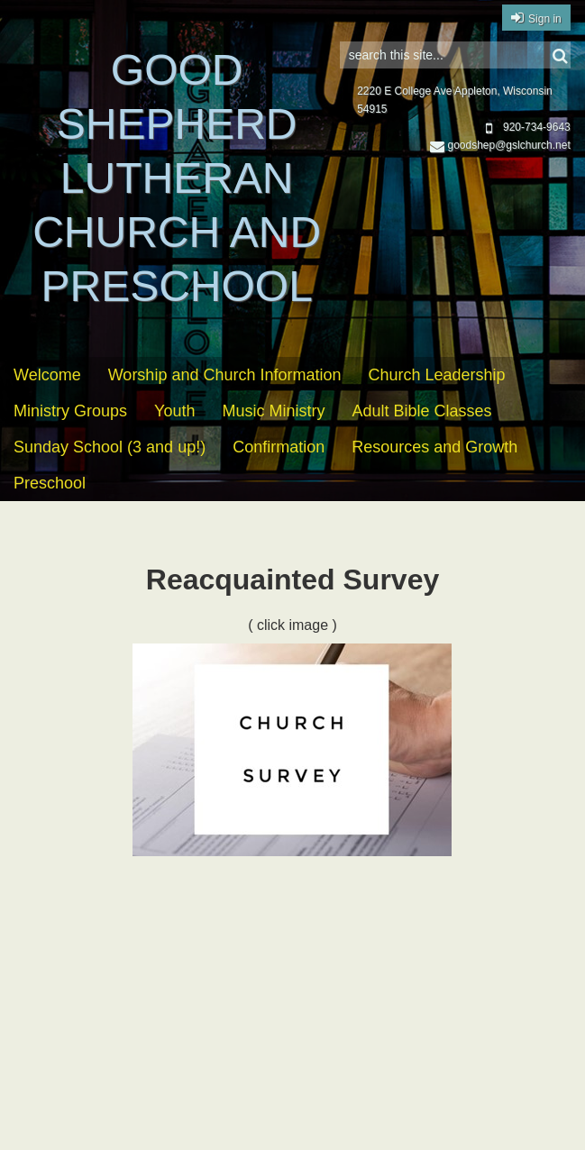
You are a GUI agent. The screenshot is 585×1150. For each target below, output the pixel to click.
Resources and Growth (434, 447)
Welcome (47, 375)
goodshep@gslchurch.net (500, 145)
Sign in (545, 19)
